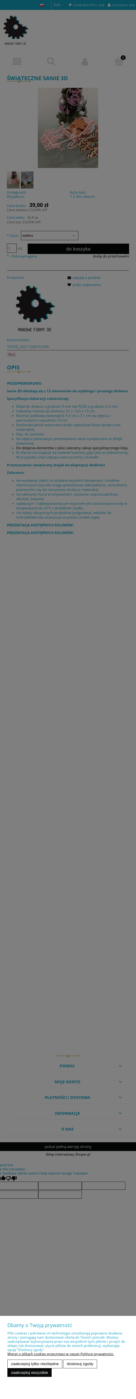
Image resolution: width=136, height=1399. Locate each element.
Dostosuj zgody (80, 1363)
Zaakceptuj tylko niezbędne (35, 1363)
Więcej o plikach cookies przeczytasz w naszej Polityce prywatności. (60, 1354)
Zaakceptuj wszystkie (29, 1372)
